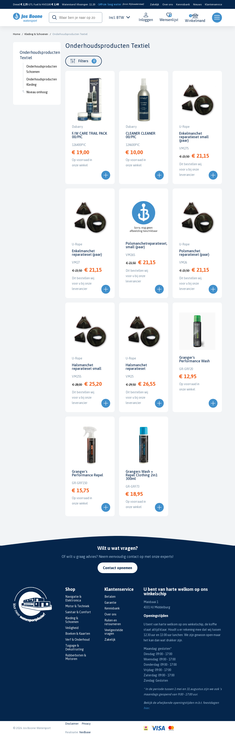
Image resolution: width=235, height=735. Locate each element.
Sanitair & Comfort (78, 612)
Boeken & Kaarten (77, 633)
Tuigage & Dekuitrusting (74, 647)
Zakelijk (154, 4)
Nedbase (85, 732)
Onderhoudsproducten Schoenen (40, 69)
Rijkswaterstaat (136, 4)
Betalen (110, 596)
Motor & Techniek (77, 606)
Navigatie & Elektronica (73, 598)
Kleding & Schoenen (36, 34)
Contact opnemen (117, 568)
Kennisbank (183, 4)
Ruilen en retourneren (112, 622)
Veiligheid (72, 628)
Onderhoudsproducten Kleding (40, 82)
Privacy (86, 723)
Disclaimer (72, 723)
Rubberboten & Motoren (75, 657)
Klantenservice (213, 4)
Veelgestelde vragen (113, 632)
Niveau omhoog (37, 92)
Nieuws (197, 4)
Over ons (167, 4)
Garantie (110, 602)
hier (146, 708)
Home (16, 34)
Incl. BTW (119, 17)
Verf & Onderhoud (77, 639)
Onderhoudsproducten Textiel (69, 34)
